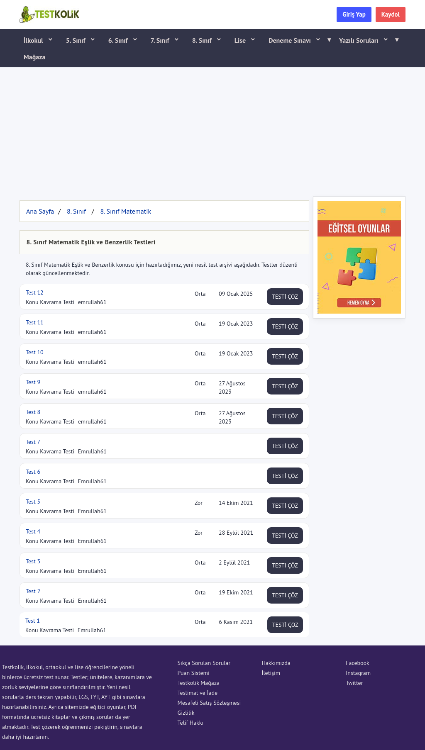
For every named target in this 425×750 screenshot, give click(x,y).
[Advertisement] (212, 130)
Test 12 (35, 292)
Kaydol (390, 14)
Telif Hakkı (191, 722)
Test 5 (33, 501)
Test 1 (32, 620)
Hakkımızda (275, 663)
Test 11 (35, 322)
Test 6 (33, 471)
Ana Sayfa (40, 211)
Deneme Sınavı (297, 39)
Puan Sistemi (194, 673)
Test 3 (33, 561)
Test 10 (35, 352)
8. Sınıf (202, 40)
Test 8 (33, 412)
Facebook (357, 663)
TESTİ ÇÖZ (285, 296)
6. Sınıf (118, 40)
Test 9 (33, 382)
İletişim (270, 673)
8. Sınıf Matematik (125, 211)
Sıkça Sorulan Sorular (204, 663)
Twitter (354, 683)
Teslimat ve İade (198, 692)
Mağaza (35, 57)
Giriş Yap (354, 14)
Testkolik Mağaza (199, 683)
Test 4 (33, 531)
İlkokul (34, 40)
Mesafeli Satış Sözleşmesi (209, 702)
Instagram (358, 673)
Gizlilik (186, 712)
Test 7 (33, 442)
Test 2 (33, 591)
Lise (240, 40)
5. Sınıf (76, 40)
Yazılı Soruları (366, 39)
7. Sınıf (161, 40)
